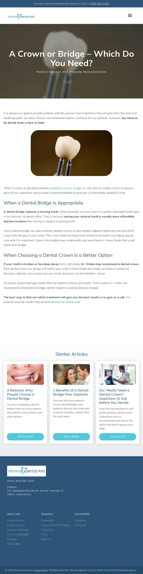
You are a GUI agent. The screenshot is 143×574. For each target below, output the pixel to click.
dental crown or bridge (66, 188)
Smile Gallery (14, 543)
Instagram (80, 525)
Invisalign (12, 539)
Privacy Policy (41, 570)
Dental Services (15, 520)
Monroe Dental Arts (66, 302)
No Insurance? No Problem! (55, 525)
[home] (21, 17)
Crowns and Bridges (18, 534)
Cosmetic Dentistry (17, 529)
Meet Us (45, 539)
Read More (25, 436)
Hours (44, 534)
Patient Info (47, 520)
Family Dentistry (16, 525)
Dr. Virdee (115, 283)
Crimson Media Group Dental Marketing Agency (112, 570)
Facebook (80, 520)
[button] (130, 16)
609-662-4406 (100, 3)
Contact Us (47, 529)
